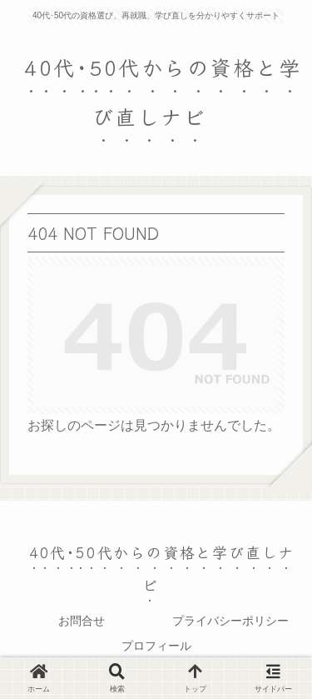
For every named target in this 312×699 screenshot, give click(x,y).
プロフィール (156, 645)
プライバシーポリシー (230, 620)
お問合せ (81, 620)
